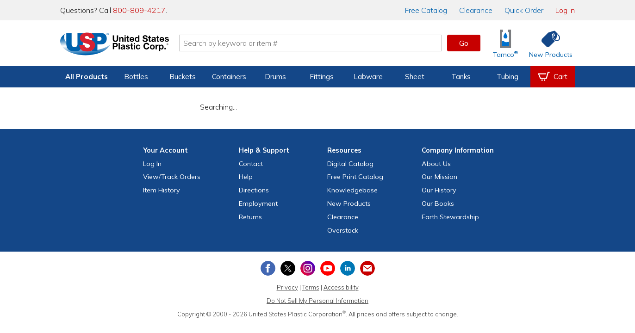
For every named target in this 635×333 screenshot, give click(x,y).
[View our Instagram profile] (308, 268)
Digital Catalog (350, 164)
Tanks (461, 76)
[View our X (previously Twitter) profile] (288, 268)
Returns (250, 217)
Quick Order (523, 10)
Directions (254, 190)
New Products (349, 203)
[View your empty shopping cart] (552, 76)
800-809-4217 (139, 10)
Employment (258, 203)
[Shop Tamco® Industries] (505, 43)
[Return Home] (114, 44)
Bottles (136, 76)
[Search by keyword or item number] (311, 43)
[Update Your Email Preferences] (367, 268)
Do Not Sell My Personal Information (317, 300)
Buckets (182, 76)
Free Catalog (355, 177)
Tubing (507, 76)
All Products (86, 76)
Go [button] (463, 43)
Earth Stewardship (450, 217)
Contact (251, 164)
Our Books (438, 203)
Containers (229, 76)
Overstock (342, 230)
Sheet (414, 76)
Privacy (287, 287)
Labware (368, 76)
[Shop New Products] (547, 43)
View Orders (171, 177)
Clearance (475, 10)
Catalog (426, 10)
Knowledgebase (352, 190)
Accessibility (341, 287)
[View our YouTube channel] (327, 268)
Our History (439, 190)
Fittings (322, 76)
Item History (161, 190)
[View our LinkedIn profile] (347, 268)
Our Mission (439, 177)
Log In (565, 10)
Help (246, 177)
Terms (310, 287)
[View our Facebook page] (268, 268)
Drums (275, 76)
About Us (436, 164)
